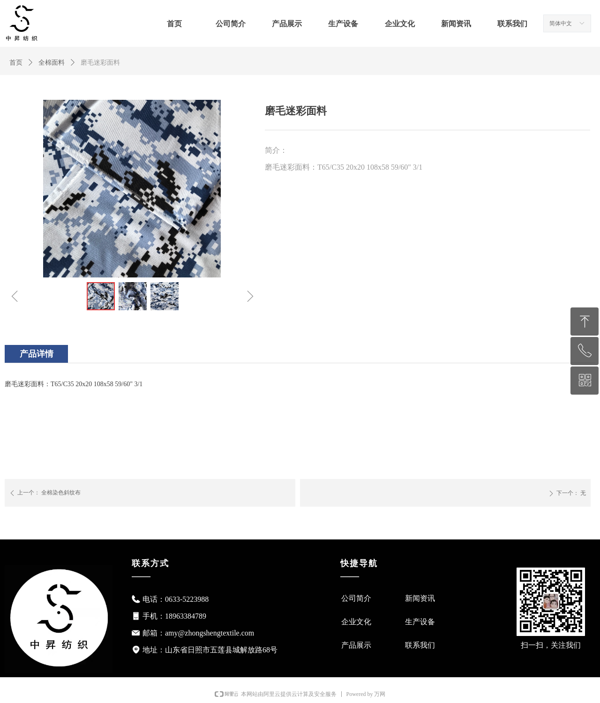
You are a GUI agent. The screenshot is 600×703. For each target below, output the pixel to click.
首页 (15, 62)
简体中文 (560, 23)
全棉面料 (51, 62)
